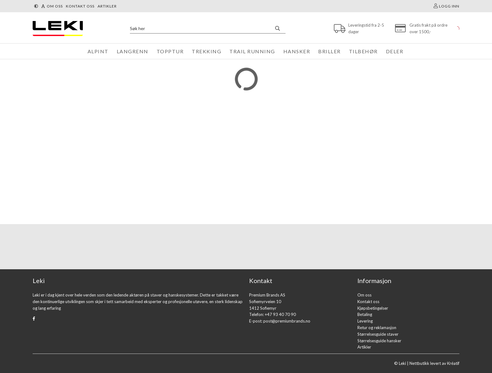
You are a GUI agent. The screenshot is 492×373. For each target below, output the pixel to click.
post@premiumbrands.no (286, 320)
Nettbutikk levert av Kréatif (434, 363)
